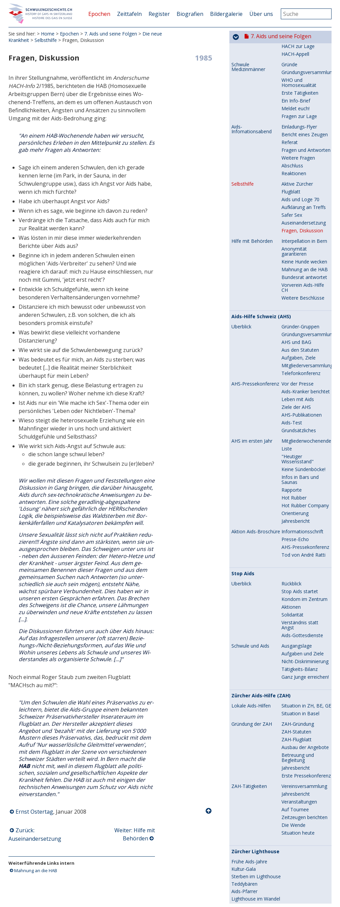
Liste (286, 324)
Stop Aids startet (299, 466)
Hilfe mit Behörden (252, 116)
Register (159, 14)
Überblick (241, 202)
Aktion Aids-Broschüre (255, 406)
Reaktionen (293, 48)
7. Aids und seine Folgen (110, 33)
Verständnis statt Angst (299, 500)
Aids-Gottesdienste (302, 510)
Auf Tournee (295, 684)
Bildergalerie (226, 14)
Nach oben (209, 811)
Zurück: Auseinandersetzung (34, 834)
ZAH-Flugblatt (296, 614)
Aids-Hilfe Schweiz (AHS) (261, 191)
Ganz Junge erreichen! (305, 552)
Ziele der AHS (296, 282)
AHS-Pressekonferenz (255, 259)
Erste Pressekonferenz (306, 651)
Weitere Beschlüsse (302, 173)
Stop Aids (242, 448)
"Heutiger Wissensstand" (297, 334)
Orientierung (295, 388)
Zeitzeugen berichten (304, 692)
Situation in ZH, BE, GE (306, 581)
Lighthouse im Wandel (255, 774)
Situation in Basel (300, 588)
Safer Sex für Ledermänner (264, 797)
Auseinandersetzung (303, 98)
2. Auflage (242, 814)
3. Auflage (242, 837)
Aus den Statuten (300, 225)
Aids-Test (291, 298)
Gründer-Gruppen (300, 202)
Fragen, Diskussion (302, 105)
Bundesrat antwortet (304, 152)
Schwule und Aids (250, 521)
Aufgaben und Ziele (302, 529)
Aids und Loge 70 (300, 74)
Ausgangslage (296, 521)
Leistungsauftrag (249, 781)
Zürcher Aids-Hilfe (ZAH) (261, 570)
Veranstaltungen (299, 677)
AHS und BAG (296, 217)
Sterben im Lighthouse (256, 751)
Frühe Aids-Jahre (249, 737)
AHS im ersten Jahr (251, 316)
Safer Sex (291, 90)
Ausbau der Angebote (305, 622)
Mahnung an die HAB (35, 870)
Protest (239, 829)
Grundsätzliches (298, 305)
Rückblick (291, 459)
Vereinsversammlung (304, 661)
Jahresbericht (295, 396)
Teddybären (244, 759)
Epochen (99, 14)
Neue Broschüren (250, 856)
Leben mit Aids (297, 274)
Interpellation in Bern (304, 116)
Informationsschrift (302, 406)
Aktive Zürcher (297, 59)
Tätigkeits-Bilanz (299, 544)
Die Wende (293, 700)
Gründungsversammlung (308, 209)
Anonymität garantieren (294, 126)
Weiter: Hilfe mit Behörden (134, 834)
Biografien (190, 14)
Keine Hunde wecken (304, 137)
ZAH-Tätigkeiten (249, 661)
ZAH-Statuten (296, 607)
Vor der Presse (297, 259)
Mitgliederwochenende (306, 316)
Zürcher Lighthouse (255, 726)
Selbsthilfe (46, 40)
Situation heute (298, 708)
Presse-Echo (295, 414)
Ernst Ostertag (34, 811)
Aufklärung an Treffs (303, 82)
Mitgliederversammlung (307, 240)
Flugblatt (290, 67)
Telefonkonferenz (300, 248)
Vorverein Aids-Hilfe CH (302, 162)
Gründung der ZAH (251, 599)
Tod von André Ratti (303, 430)
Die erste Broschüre (253, 807)
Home (47, 33)
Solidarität (292, 490)
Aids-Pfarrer (244, 766)
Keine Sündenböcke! (303, 344)
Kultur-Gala (243, 744)
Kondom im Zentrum (304, 474)
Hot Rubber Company (305, 380)
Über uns (261, 14)
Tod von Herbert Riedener (249, 847)
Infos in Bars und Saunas (300, 355)
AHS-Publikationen (301, 290)
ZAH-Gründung (297, 599)
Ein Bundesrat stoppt (254, 822)
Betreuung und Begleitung (297, 632)
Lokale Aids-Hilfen (251, 581)
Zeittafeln (129, 14)
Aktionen (291, 482)
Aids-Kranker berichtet (305, 266)
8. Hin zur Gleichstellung (281, 882)
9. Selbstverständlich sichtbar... (288, 895)
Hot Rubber (294, 373)
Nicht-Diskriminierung (304, 536)
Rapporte (291, 365)
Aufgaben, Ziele (298, 233)
